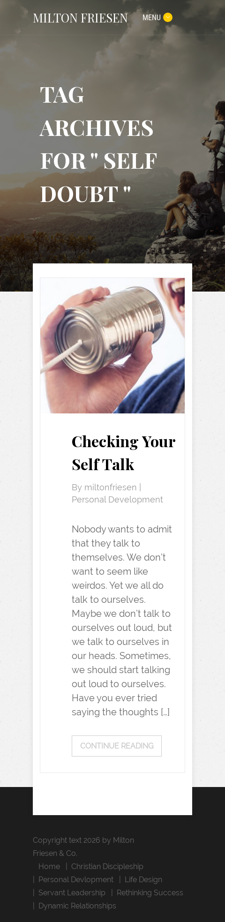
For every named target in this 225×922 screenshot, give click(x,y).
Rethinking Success (150, 892)
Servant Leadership (71, 892)
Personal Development (117, 499)
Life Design (143, 879)
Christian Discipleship (107, 866)
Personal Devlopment (75, 879)
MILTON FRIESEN (80, 17)
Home (49, 866)
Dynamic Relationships (77, 905)
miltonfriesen (111, 487)
